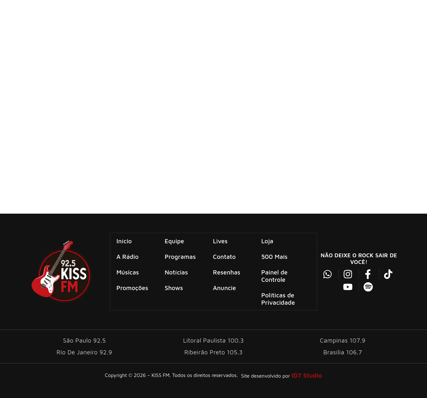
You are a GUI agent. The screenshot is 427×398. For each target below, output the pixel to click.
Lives (220, 240)
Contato (224, 256)
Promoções (132, 287)
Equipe (174, 240)
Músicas (128, 271)
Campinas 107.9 (342, 339)
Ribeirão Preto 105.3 (213, 351)
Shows (174, 287)
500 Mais (274, 256)
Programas (180, 256)
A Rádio (128, 256)
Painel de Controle (274, 275)
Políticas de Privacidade (278, 298)
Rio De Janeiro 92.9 (84, 351)
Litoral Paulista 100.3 (213, 339)
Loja (267, 240)
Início (124, 240)
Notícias (176, 271)
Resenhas (226, 271)
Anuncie (224, 287)
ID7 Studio (307, 374)
